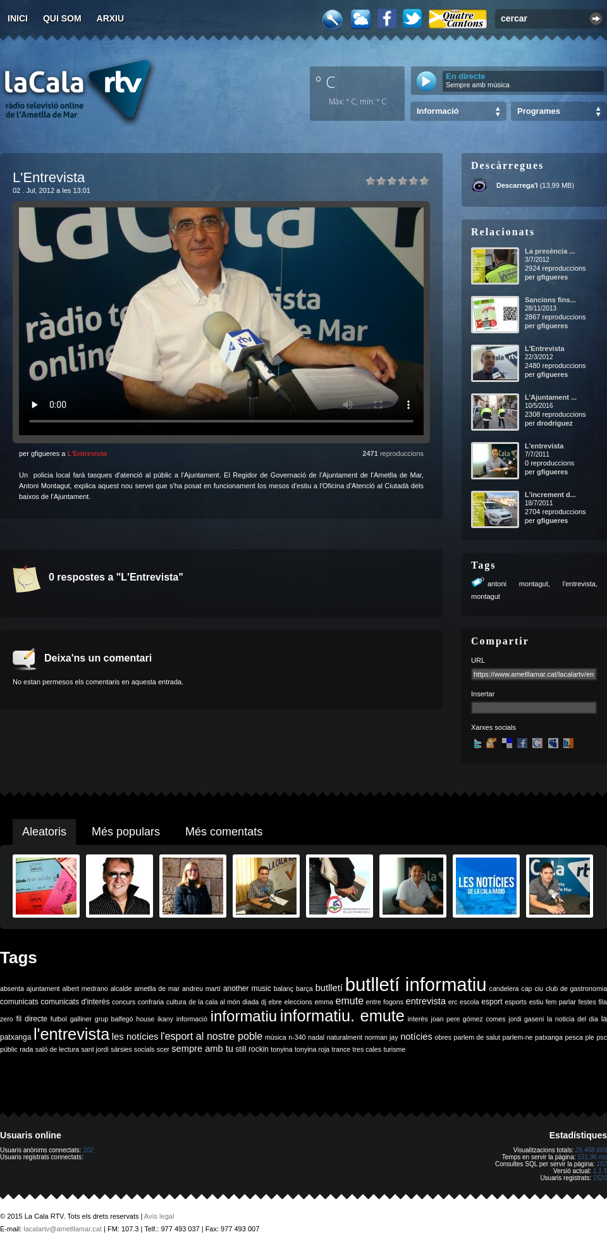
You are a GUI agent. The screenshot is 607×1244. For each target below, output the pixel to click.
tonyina (281, 1049)
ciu (538, 988)
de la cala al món (214, 1002)
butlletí (329, 988)
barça (304, 988)
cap (526, 988)
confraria (151, 1002)
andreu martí (201, 988)
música (275, 1037)
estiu (536, 1002)
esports (516, 1002)
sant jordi (95, 1049)
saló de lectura (57, 1049)
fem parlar (561, 1002)
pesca (574, 1037)
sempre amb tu (202, 1049)
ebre (275, 1002)
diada (250, 1002)
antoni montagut (517, 584)
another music (247, 988)
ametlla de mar (157, 988)
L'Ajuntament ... (551, 397)
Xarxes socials (493, 727)
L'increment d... (550, 494)
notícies (416, 1037)
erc (453, 1002)
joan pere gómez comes (468, 1019)
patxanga (549, 1037)
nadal (316, 1037)
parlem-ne (518, 1037)
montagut (485, 596)
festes (587, 1002)
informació (191, 1019)
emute (350, 1000)
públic (9, 1049)
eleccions (298, 1002)
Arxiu (111, 18)
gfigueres (552, 277)
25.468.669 (591, 1150)
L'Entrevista (87, 453)
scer (163, 1049)
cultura (176, 1002)
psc (601, 1037)
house (145, 1019)
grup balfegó (114, 1019)
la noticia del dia (572, 1019)
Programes (538, 111)
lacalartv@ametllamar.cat (62, 1229)
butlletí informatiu (416, 984)
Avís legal (159, 1216)
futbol (59, 1019)
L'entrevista (544, 446)
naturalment (344, 1037)
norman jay (381, 1037)
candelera (504, 988)
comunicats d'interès (74, 1001)
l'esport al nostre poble (211, 1036)
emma (323, 1002)
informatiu (244, 1016)
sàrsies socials (132, 1049)
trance (341, 1049)
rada (26, 1049)
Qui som (62, 18)
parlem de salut (477, 1037)
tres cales (366, 1049)
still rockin (252, 1049)
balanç (283, 988)
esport (491, 1001)
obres (442, 1037)
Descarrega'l (517, 185)
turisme (394, 1049)
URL (478, 660)
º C (326, 81)
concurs (123, 1002)
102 (88, 1150)
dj (263, 1002)
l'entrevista (579, 584)
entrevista (426, 1001)
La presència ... (550, 251)
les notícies (135, 1037)
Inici (18, 18)
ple (590, 1037)
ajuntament (43, 988)
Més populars (126, 831)
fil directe (31, 1018)
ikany (165, 1019)
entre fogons (384, 1002)
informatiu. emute (342, 1016)
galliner (81, 1019)
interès (418, 1019)
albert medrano (85, 988)
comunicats (19, 1001)
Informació (437, 111)
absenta (12, 988)
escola (469, 1002)
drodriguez (555, 423)
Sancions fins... (550, 300)
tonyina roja (312, 1049)
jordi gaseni (526, 1019)
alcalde (121, 988)
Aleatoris (44, 831)
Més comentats (223, 831)
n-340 (296, 1037)
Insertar (482, 694)
